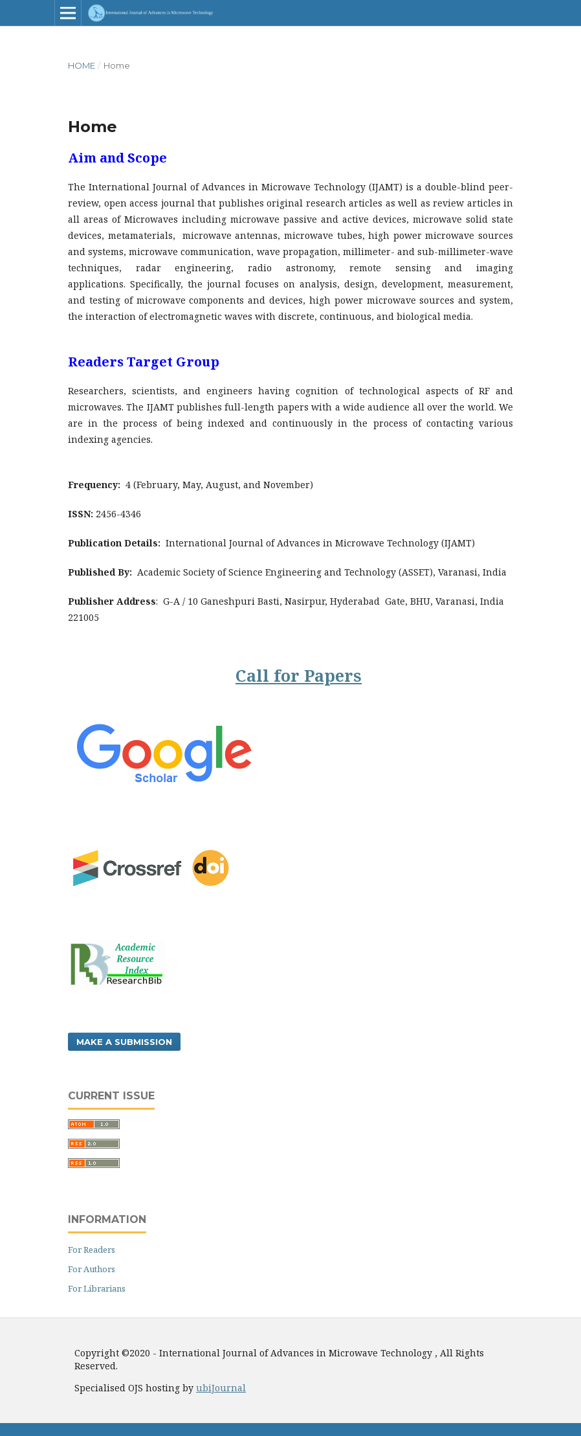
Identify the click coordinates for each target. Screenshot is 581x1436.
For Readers (91, 1249)
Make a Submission (124, 1042)
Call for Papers (299, 675)
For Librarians (97, 1288)
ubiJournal (221, 1388)
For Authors (91, 1269)
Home (81, 65)
